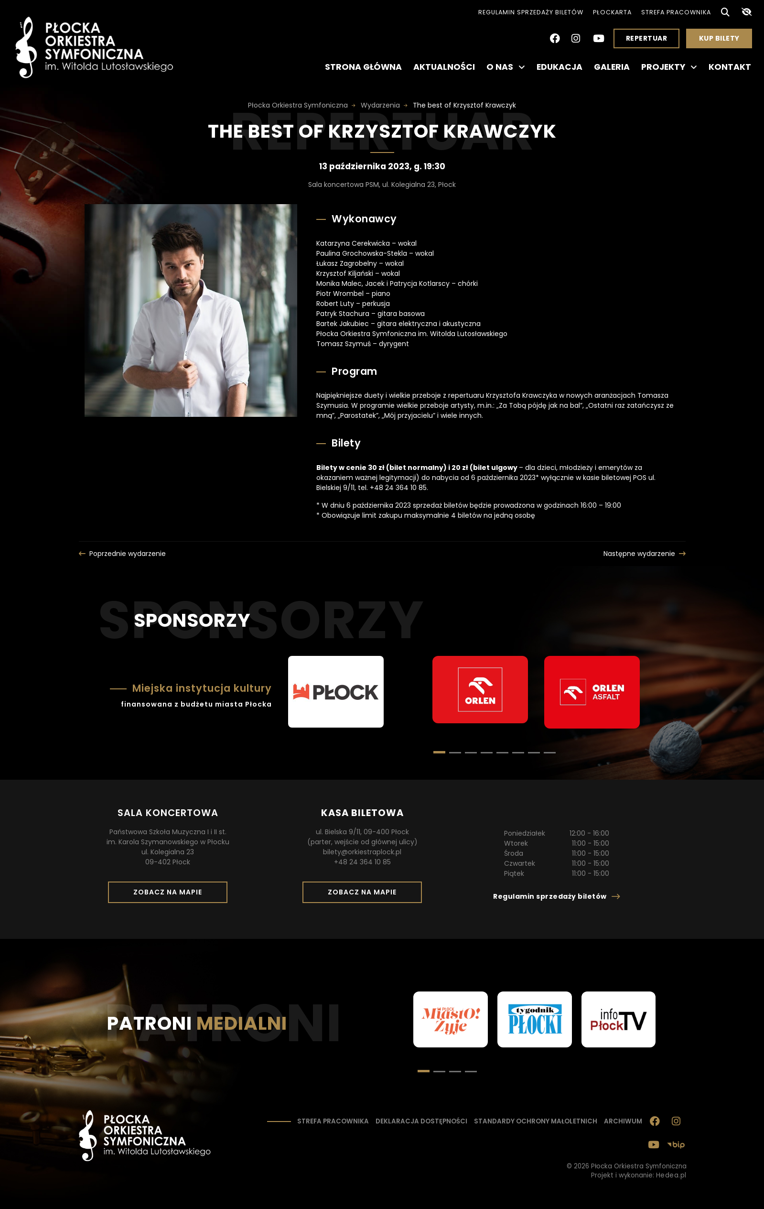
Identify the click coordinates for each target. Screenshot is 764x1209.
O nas (505, 67)
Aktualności (444, 67)
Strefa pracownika (676, 12)
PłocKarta (612, 12)
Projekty (669, 67)
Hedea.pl (671, 1175)
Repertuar (646, 38)
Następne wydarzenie (639, 553)
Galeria (612, 67)
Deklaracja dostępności (421, 1121)
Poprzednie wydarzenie (127, 553)
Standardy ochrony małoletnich (535, 1121)
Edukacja (559, 67)
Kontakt (730, 67)
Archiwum (623, 1121)
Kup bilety (723, 40)
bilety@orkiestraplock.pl (362, 852)
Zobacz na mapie (171, 895)
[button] (455, 752)
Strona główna (363, 67)
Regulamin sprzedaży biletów (530, 12)
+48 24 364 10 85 (362, 862)
